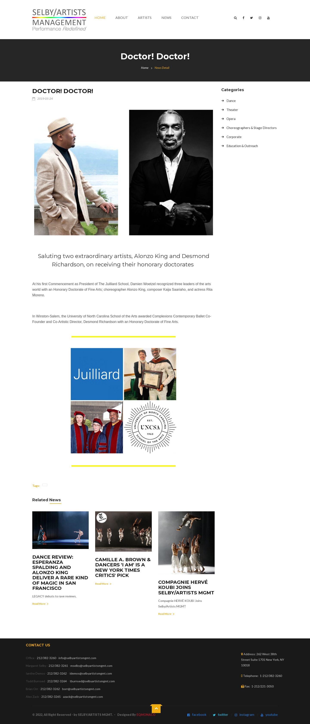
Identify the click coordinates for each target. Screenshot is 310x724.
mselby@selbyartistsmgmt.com (91, 665)
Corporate (234, 137)
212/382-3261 (58, 665)
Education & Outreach (242, 146)
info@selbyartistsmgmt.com (77, 658)
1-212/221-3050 (262, 686)
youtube (271, 714)
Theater (232, 110)
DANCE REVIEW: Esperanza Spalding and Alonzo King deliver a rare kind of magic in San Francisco (60, 572)
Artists (145, 17)
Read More (40, 603)
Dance (231, 101)
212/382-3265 (51, 696)
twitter (223, 714)
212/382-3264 (57, 681)
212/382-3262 (57, 673)
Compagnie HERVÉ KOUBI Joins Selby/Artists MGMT (186, 587)
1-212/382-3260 (271, 676)
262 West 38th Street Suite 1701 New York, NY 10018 (262, 659)
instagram (246, 714)
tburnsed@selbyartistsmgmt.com (92, 681)
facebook (199, 714)
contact (189, 17)
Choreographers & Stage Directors (251, 128)
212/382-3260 (46, 658)
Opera (231, 119)
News (166, 17)
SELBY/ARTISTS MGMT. (95, 714)
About (121, 17)
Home (100, 17)
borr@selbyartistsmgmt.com (81, 689)
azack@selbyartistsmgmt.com (83, 696)
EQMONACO (145, 714)
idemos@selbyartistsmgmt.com (91, 673)
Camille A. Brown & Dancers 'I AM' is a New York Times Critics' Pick (123, 567)
